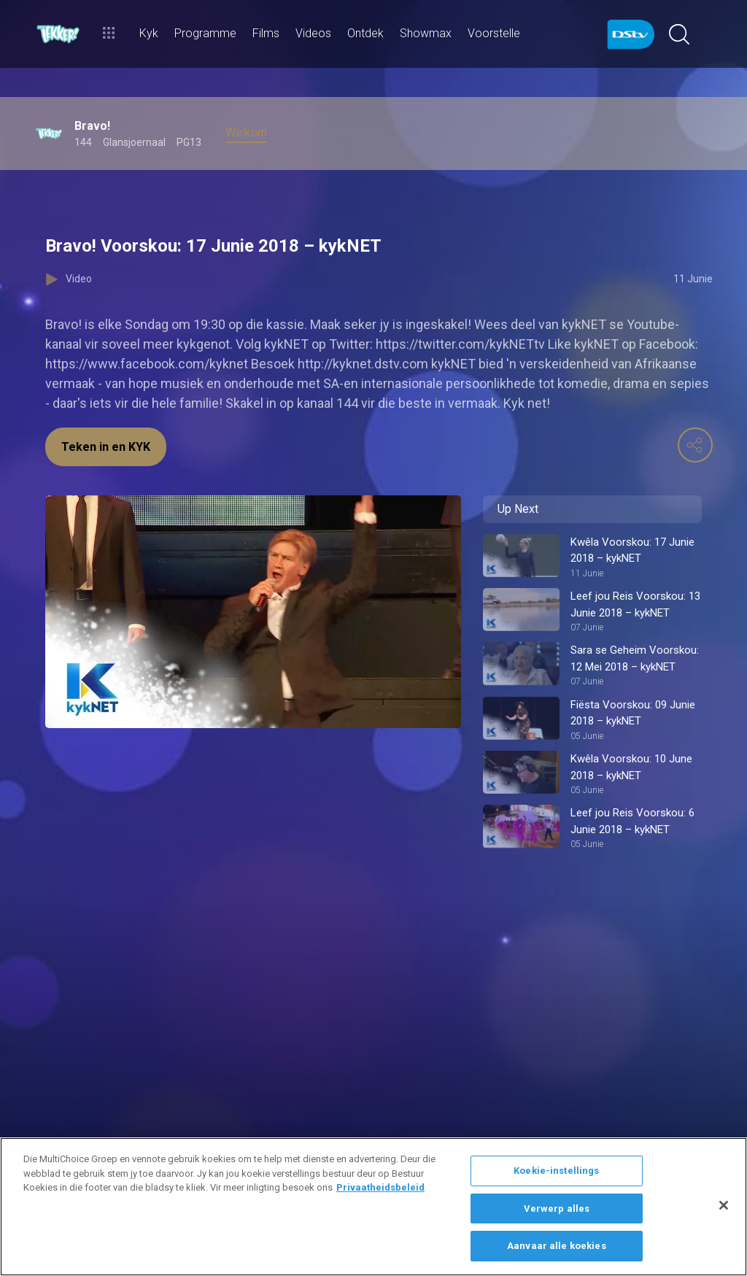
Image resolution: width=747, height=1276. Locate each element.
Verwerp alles (557, 1208)
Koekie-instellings (556, 1170)
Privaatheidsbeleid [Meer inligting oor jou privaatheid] (380, 1187)
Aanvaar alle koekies (556, 1245)
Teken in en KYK (105, 447)
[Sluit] (724, 1205)
